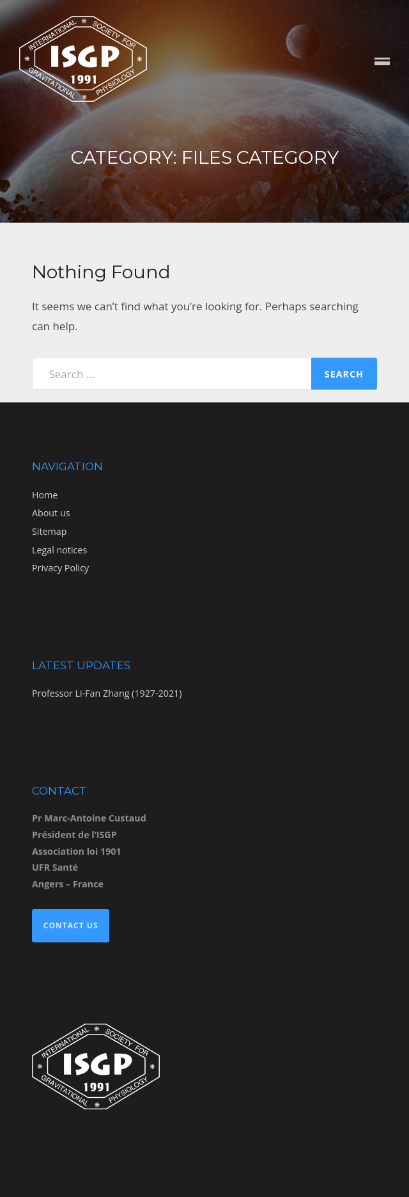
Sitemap (49, 531)
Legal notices (59, 550)
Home (45, 495)
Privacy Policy (60, 568)
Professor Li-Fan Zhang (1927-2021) (106, 693)
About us (51, 513)
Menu (382, 62)
